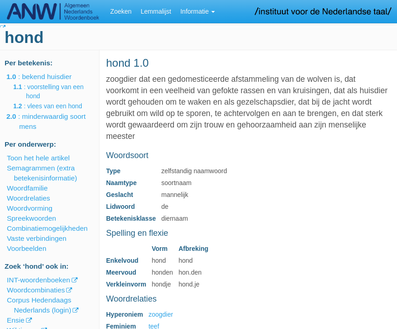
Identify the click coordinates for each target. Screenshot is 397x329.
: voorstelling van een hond (55, 91)
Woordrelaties (28, 198)
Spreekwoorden (31, 218)
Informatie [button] (197, 11)
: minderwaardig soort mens (52, 121)
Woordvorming (29, 208)
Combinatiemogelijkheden (47, 228)
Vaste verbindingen (37, 238)
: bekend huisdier (45, 76)
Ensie (16, 320)
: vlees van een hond (54, 106)
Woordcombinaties (36, 290)
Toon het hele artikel (38, 158)
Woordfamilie (27, 188)
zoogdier (160, 314)
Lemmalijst (156, 11)
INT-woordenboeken (38, 280)
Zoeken (121, 11)
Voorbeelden (26, 248)
